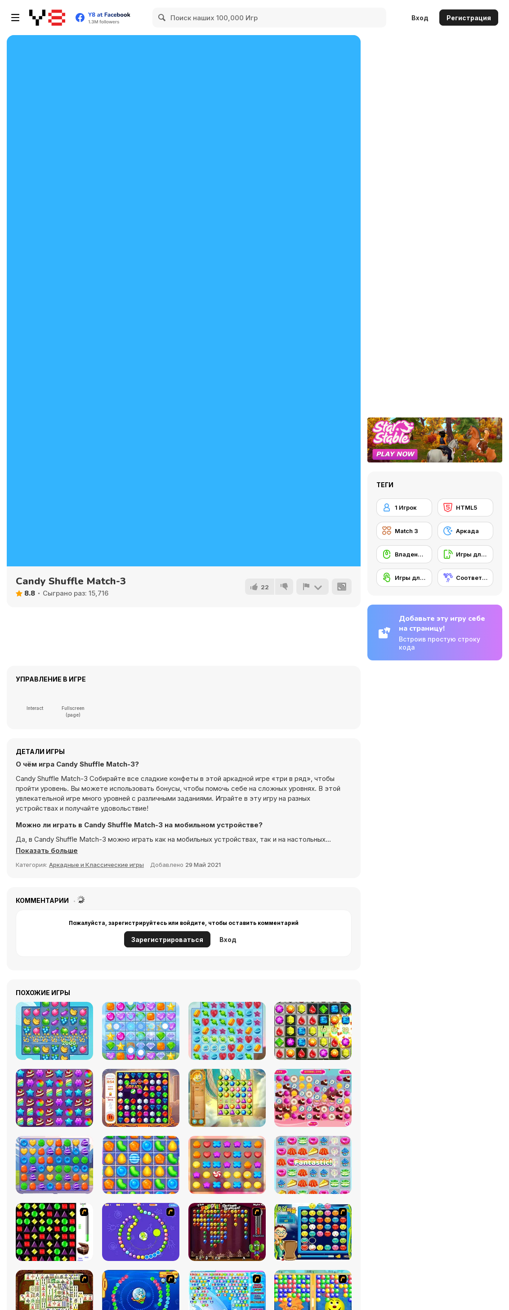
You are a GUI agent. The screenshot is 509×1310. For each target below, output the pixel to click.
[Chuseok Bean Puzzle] (313, 1232)
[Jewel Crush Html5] (140, 1031)
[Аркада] (465, 531)
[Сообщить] (312, 587)
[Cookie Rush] (227, 1165)
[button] (47, 851)
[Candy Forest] (54, 1098)
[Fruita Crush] (54, 1031)
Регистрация (468, 18)
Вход (420, 18)
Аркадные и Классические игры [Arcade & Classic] (96, 864)
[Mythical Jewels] (140, 1098)
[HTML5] (465, 507)
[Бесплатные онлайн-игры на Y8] (47, 17)
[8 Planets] (140, 1232)
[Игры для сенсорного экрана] (404, 578)
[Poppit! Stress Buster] (227, 1232)
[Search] (162, 17)
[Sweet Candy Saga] (227, 1031)
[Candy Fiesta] (140, 1165)
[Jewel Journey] (227, 1098)
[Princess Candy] (54, 1165)
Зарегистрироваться (167, 939)
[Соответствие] (465, 578)
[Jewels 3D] (54, 1232)
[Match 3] (404, 531)
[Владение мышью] (404, 554)
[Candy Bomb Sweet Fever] (313, 1031)
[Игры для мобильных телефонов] (465, 554)
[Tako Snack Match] (313, 1165)
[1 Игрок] (404, 507)
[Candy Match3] (313, 1098)
